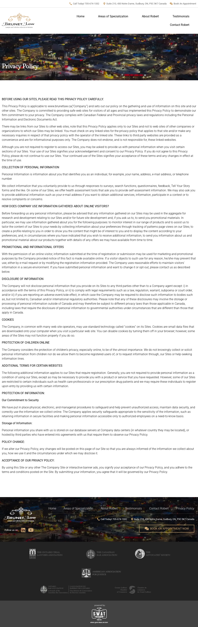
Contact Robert (179, 25)
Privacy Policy (185, 508)
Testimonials (181, 16)
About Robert (150, 16)
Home (80, 16)
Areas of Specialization (113, 16)
